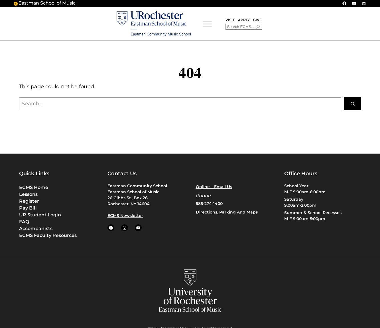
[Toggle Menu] (207, 24)
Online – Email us (214, 186)
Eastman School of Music (47, 3)
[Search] (352, 103)
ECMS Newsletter (125, 215)
